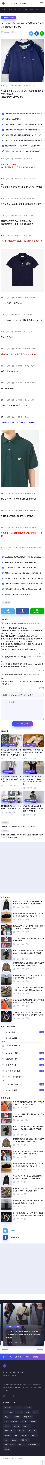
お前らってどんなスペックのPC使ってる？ (18, 594)
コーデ (28, 1411)
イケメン (24, 1439)
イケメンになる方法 (25, 1074)
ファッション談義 (9, 18)
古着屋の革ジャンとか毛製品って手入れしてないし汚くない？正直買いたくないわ (28, 968)
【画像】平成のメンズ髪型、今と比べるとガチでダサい (18, 830)
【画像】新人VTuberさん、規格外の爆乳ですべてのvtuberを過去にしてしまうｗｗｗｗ (24, 589)
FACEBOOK (14, 1241)
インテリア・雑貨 (25, 1094)
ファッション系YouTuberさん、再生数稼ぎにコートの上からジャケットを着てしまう (11, 756)
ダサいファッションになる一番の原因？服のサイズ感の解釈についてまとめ (33, 812)
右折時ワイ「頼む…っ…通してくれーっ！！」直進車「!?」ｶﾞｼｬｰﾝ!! (24, 146)
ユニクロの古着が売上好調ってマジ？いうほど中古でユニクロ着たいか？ (24, 557)
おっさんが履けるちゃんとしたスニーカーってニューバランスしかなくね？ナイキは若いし (28, 956)
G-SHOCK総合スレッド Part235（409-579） (20, 568)
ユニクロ (18, 1411)
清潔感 (7, 1453)
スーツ (34, 1439)
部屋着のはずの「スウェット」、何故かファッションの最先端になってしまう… (28, 980)
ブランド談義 (25, 1036)
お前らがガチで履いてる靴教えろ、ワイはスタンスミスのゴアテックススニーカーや (28, 918)
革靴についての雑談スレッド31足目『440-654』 (20, 562)
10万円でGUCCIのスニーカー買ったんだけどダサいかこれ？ (33, 756)
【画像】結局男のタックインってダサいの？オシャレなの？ (11, 811)
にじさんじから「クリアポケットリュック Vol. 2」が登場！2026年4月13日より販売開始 (24, 578)
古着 (16, 1439)
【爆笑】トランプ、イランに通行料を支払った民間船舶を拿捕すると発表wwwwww (24, 140)
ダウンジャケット (10, 1434)
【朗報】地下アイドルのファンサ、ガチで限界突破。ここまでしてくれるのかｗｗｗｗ (24, 114)
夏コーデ (26, 1430)
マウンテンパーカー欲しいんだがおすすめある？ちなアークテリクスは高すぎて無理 (27, 906)
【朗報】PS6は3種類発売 (13, 119)
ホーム (5, 1360)
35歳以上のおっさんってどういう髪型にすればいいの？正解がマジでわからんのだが (22, 1338)
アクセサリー (24, 1444)
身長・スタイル (25, 1069)
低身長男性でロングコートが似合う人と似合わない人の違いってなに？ (11, 783)
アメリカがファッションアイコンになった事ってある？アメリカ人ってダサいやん (28, 931)
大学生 (7, 1430)
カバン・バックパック (11, 1425)
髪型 (27, 1416)
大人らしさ (32, 1434)
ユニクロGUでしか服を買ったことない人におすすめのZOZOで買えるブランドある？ (33, 784)
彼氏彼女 (7, 1439)
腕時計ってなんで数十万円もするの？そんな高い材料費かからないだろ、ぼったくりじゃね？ (22, 839)
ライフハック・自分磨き (14, 1080)
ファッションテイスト (13, 1049)
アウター (7, 1421)
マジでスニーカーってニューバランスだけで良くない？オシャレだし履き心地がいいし (28, 992)
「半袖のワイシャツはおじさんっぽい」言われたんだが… (23, 151)
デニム (14, 1444)
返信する (41, 653)
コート (36, 1416)
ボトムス (21, 1434)
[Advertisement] (22, 871)
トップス (6, 603)
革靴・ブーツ (28, 1421)
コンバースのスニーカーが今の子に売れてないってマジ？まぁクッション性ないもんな (28, 1017)
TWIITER (13, 1234)
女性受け (16, 1430)
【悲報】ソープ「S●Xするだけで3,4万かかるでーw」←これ (24, 584)
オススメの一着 (25, 1063)
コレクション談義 (25, 1088)
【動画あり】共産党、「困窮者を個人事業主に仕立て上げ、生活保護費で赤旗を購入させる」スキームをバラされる (24, 135)
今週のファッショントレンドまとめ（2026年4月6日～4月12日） (24, 573)
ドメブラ (16, 1421)
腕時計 (33, 1425)
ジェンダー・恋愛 (25, 1057)
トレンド (23, 1425)
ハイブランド (8, 1416)
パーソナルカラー (32, 1448)
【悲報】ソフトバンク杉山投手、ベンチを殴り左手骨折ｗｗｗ (23, 130)
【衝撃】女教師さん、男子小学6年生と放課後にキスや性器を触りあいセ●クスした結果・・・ (24, 124)
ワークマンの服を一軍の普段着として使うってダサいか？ (28, 943)
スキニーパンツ (9, 1448)
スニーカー (8, 1411)
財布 (6, 1444)
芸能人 (21, 1448)
